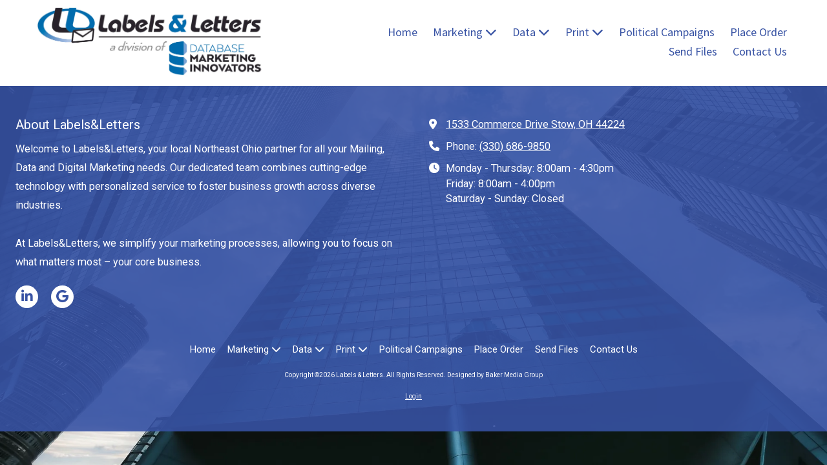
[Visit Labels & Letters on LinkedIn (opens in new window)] (27, 296)
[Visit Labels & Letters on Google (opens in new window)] (62, 296)
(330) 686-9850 (514, 146)
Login (413, 396)
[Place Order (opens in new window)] (758, 33)
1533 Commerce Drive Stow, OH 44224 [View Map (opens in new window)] (535, 124)
